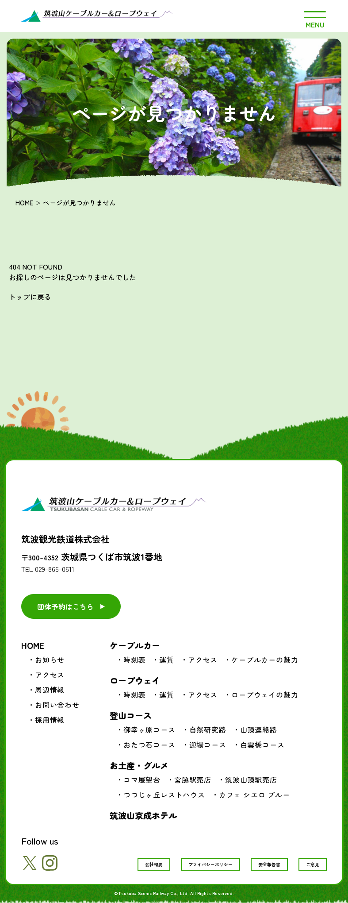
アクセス (50, 674)
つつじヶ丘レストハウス (164, 794)
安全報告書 (269, 864)
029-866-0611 (54, 568)
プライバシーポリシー (210, 864)
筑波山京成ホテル (143, 815)
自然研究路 (207, 729)
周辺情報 (50, 689)
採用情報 (50, 719)
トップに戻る (30, 296)
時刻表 (134, 659)
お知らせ (50, 659)
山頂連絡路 (258, 729)
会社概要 (154, 864)
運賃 (166, 659)
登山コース (131, 715)
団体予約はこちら (65, 606)
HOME (24, 202)
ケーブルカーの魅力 (264, 659)
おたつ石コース (149, 744)
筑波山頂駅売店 (251, 779)
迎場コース (207, 744)
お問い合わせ (57, 704)
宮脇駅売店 (192, 779)
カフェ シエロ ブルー (254, 794)
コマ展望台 (142, 779)
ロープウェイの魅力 (264, 694)
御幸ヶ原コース (149, 729)
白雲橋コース (262, 744)
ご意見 (312, 864)
